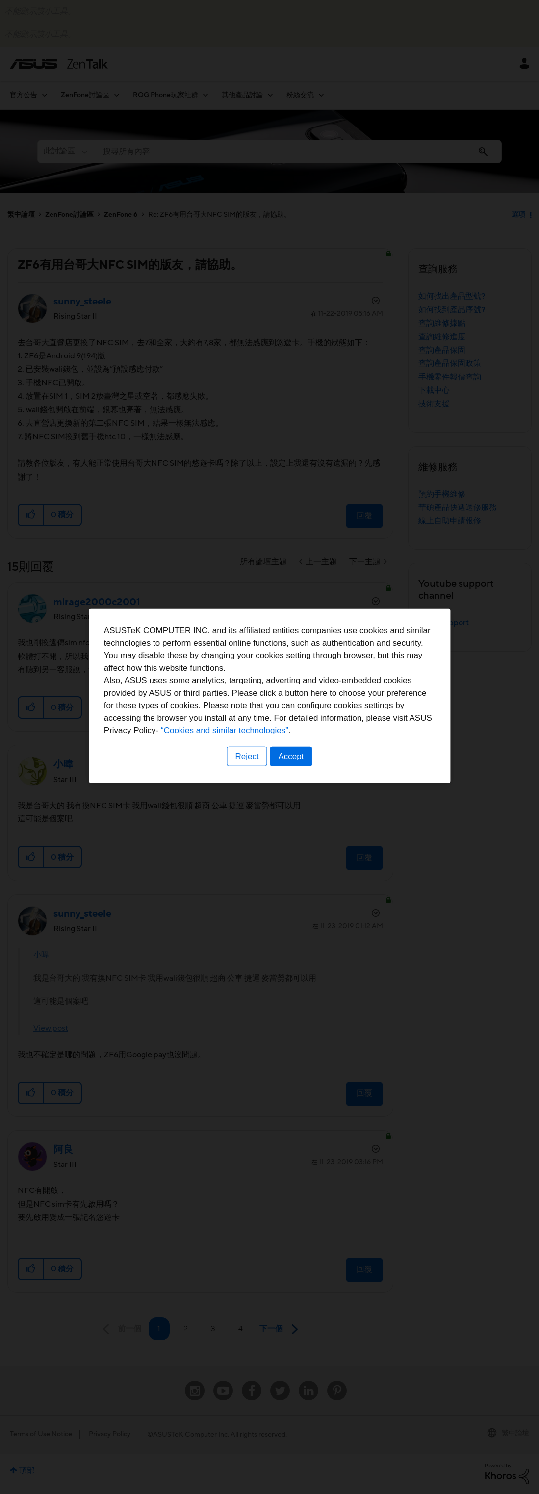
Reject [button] (246, 807)
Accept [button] (292, 807)
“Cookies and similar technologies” (299, 782)
